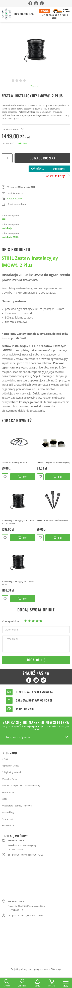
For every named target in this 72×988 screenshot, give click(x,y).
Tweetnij (35, 86)
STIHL (5, 219)
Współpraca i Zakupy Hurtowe (17, 805)
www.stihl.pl (8, 825)
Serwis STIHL (8, 792)
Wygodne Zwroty (10, 778)
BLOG (4, 798)
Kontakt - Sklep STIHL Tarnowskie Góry (21, 785)
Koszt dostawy (12, 198)
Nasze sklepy (8, 812)
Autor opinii (12, 629)
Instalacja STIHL (10, 237)
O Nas (5, 758)
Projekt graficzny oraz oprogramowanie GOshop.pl (36, 969)
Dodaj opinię (36, 659)
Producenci (7, 818)
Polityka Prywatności (12, 772)
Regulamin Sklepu (10, 765)
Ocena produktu (10, 621)
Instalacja (7, 228)
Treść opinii (11, 638)
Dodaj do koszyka (42, 158)
